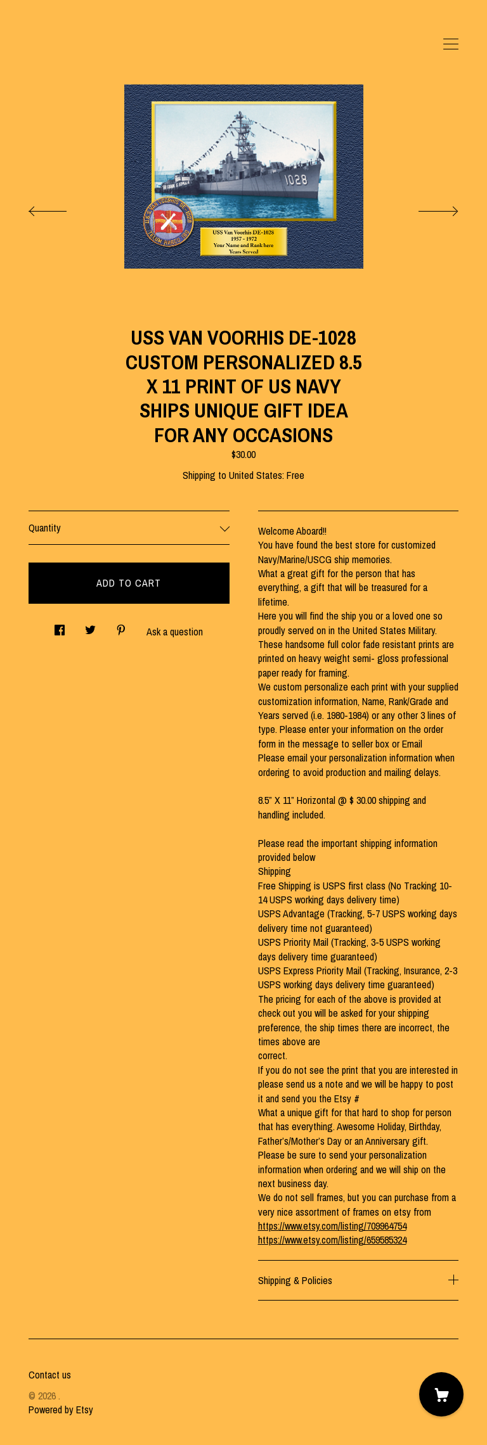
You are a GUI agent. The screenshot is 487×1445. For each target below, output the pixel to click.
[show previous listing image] (60, 207)
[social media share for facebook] (60, 626)
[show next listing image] (426, 207)
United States (255, 475)
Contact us (50, 1375)
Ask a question (174, 632)
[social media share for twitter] (90, 626)
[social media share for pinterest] (121, 626)
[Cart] (441, 1394)
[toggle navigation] (450, 44)
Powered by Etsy (61, 1409)
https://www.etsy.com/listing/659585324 (332, 1240)
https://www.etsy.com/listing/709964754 (332, 1226)
